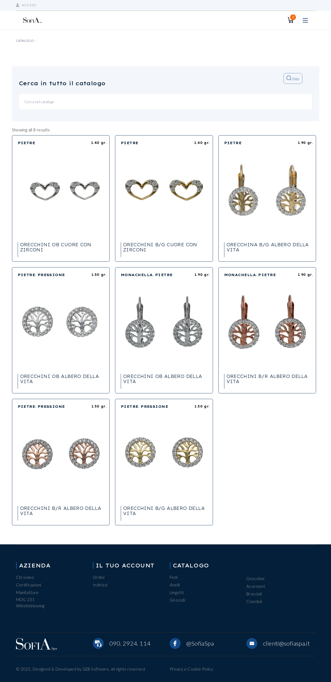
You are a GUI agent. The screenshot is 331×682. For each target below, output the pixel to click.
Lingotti (177, 592)
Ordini (98, 577)
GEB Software (95, 669)
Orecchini (255, 578)
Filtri (292, 78)
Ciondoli (254, 601)
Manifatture (27, 592)
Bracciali (254, 593)
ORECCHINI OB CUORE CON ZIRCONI (55, 247)
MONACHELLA (137, 275)
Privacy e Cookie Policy (191, 669)
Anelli (175, 584)
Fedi (174, 577)
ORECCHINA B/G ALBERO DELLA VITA (268, 247)
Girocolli (177, 600)
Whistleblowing (30, 605)
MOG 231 (25, 599)
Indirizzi (100, 584)
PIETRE (26, 143)
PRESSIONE (51, 275)
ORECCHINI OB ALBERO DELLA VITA (59, 379)
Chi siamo (25, 577)
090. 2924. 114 (129, 643)
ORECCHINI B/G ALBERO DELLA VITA (164, 511)
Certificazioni (28, 584)
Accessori (255, 586)
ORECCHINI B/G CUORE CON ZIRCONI (160, 247)
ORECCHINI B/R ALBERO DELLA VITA (267, 379)
